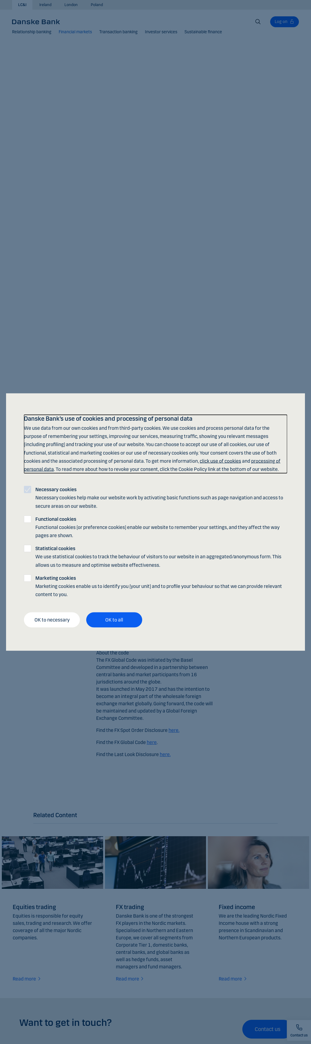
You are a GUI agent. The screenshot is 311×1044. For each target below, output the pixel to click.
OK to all (114, 620)
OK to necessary (52, 620)
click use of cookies (220, 461)
